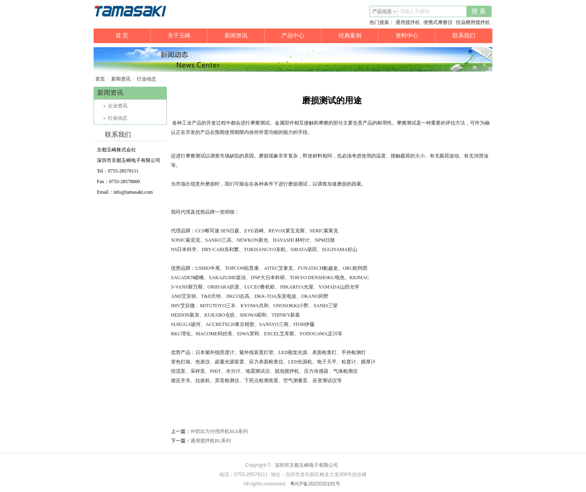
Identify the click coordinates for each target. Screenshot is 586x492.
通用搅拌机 (408, 22)
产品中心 (302, 35)
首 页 (133, 35)
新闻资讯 (245, 35)
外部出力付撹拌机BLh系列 (219, 431)
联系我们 (464, 36)
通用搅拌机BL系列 (210, 441)
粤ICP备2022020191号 (315, 484)
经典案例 (359, 35)
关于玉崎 (188, 35)
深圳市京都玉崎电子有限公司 (306, 465)
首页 (100, 79)
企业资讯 (115, 106)
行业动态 (146, 79)
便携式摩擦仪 (438, 22)
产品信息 (384, 11)
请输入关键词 (414, 11)
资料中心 (416, 35)
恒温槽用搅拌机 (473, 22)
